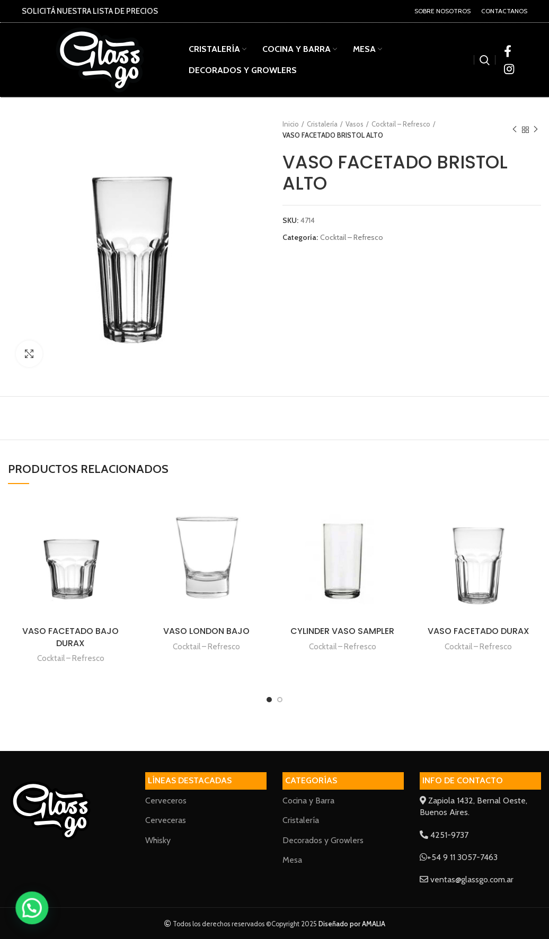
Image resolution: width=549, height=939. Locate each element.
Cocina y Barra (308, 800)
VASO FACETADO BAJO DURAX (70, 637)
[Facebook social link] (508, 51)
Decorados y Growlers (323, 840)
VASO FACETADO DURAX (478, 631)
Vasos (355, 124)
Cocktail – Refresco (400, 124)
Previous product (514, 129)
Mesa (292, 860)
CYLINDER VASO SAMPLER (342, 631)
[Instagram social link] (509, 69)
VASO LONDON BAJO (206, 631)
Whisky (158, 840)
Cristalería (322, 124)
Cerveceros (166, 800)
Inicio (290, 124)
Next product (536, 129)
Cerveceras (165, 820)
